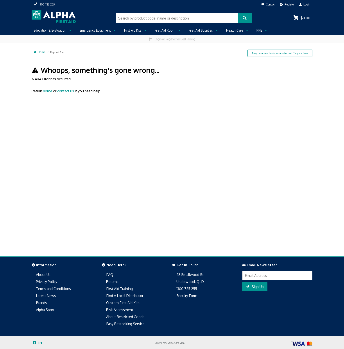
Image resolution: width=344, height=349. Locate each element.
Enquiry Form (186, 296)
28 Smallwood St (190, 274)
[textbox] (177, 18)
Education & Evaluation (50, 30)
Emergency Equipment (95, 30)
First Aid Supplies (201, 30)
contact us (65, 91)
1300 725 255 (186, 288)
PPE (259, 30)
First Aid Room (165, 30)
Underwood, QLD (190, 281)
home (47, 91)
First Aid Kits (132, 30)
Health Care (234, 30)
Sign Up (258, 287)
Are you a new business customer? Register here (280, 53)
